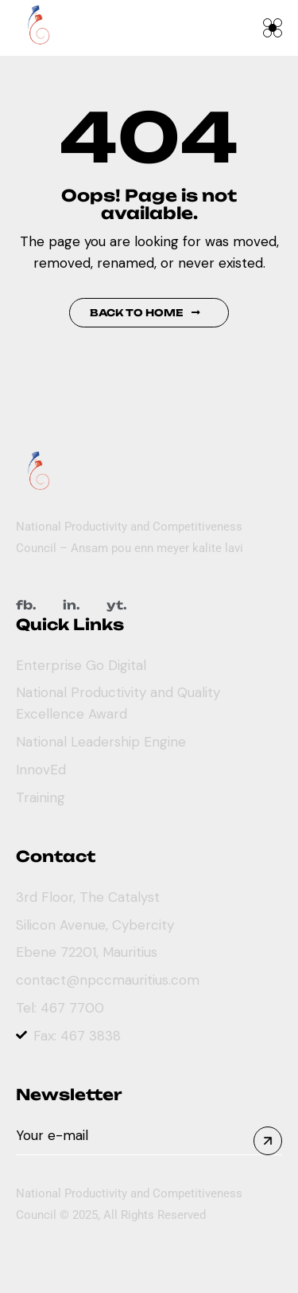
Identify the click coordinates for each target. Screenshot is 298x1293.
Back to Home (145, 313)
